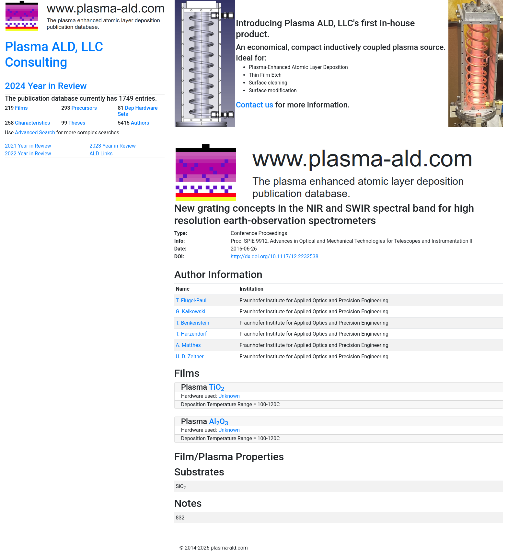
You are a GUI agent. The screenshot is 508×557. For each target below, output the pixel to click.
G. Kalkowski (190, 311)
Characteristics (32, 123)
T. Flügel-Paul (191, 300)
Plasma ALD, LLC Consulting (54, 54)
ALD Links (100, 153)
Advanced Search (35, 132)
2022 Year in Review (28, 153)
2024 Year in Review (46, 86)
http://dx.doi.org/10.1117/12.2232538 (274, 256)
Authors (140, 123)
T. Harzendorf (191, 334)
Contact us (254, 104)
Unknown (229, 396)
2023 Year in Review (112, 146)
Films (21, 108)
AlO (218, 421)
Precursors (84, 108)
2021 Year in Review (28, 146)
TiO (217, 387)
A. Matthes (188, 345)
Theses (76, 123)
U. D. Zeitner (189, 356)
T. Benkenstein (192, 323)
